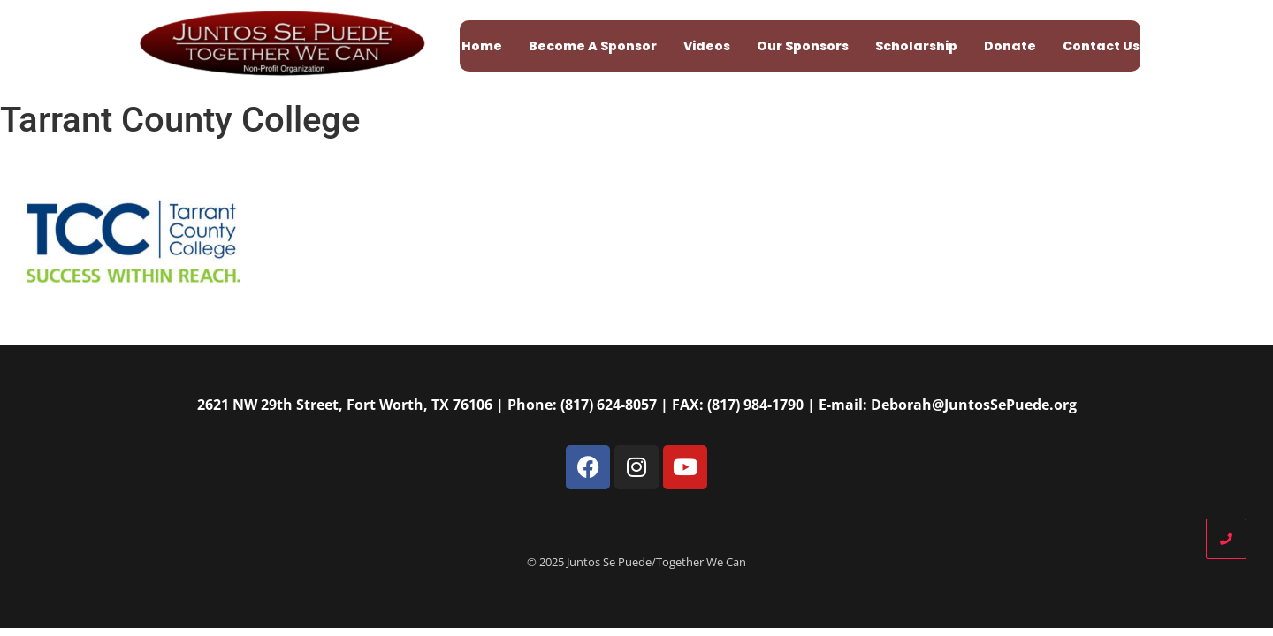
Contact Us (1101, 46)
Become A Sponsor (593, 46)
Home (481, 46)
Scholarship (916, 46)
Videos (706, 46)
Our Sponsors (803, 46)
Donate (1010, 46)
